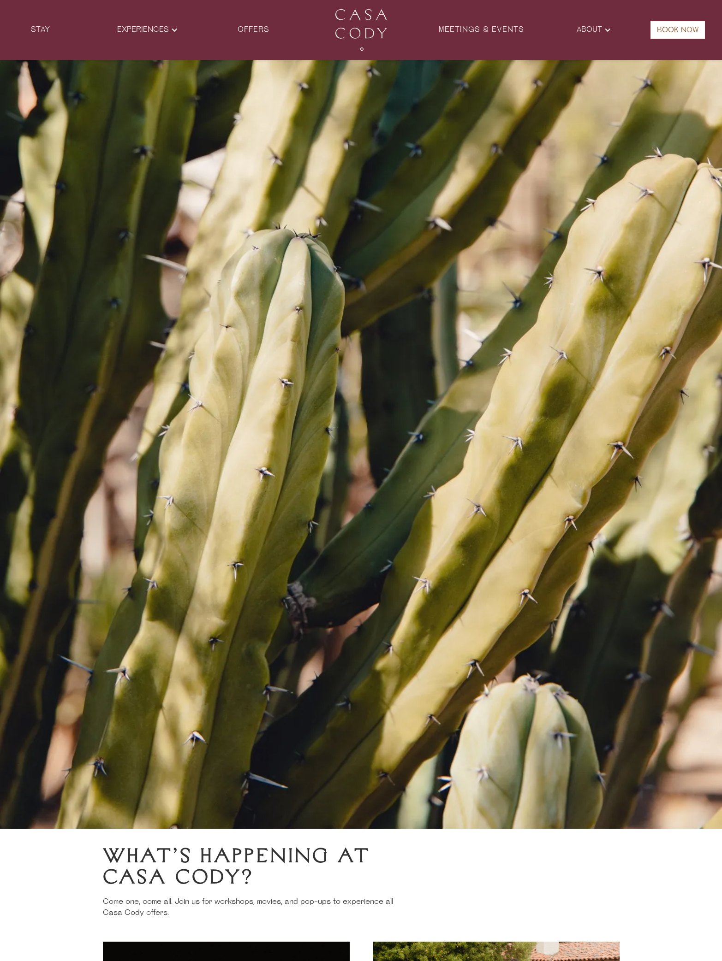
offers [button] (253, 30)
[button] (148, 30)
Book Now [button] (677, 30)
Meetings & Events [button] (481, 30)
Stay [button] (40, 30)
